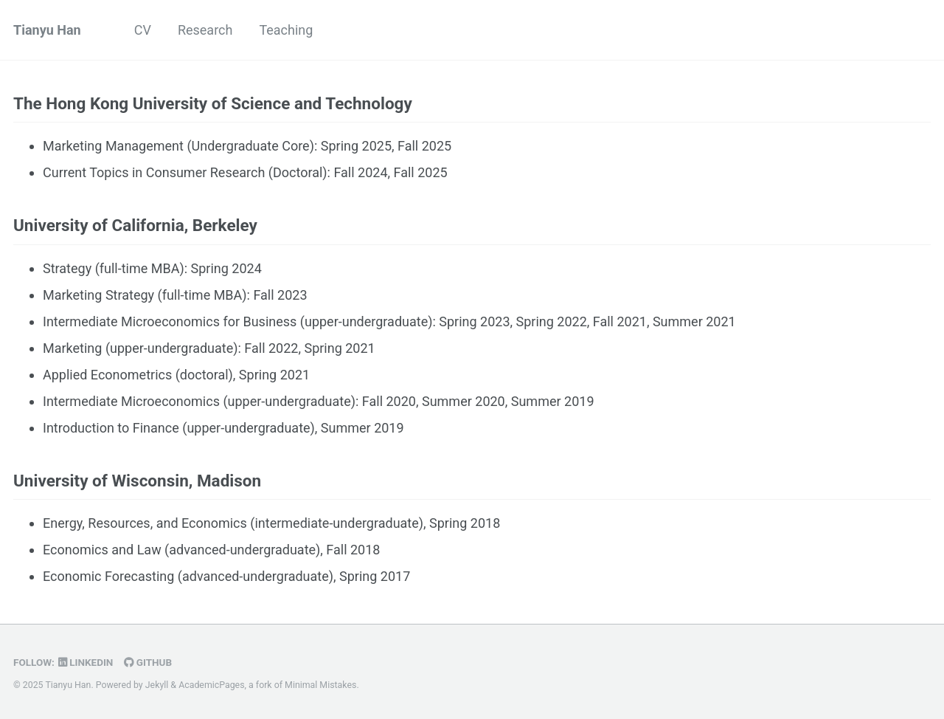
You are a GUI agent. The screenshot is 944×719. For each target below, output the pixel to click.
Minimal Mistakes (320, 685)
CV (142, 30)
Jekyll (157, 685)
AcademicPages (211, 685)
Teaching (286, 30)
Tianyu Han (47, 30)
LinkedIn (86, 662)
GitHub (148, 662)
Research (205, 30)
